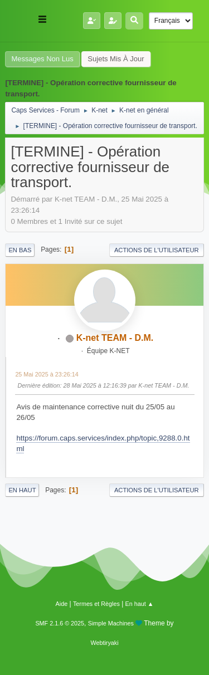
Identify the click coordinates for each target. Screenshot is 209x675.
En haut (22, 490)
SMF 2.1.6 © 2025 (59, 623)
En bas (19, 250)
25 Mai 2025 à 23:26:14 (46, 374)
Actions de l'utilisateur (156, 250)
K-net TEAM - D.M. (115, 338)
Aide (62, 603)
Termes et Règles (96, 603)
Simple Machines (111, 623)
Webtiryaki (104, 642)
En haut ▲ (139, 603)
